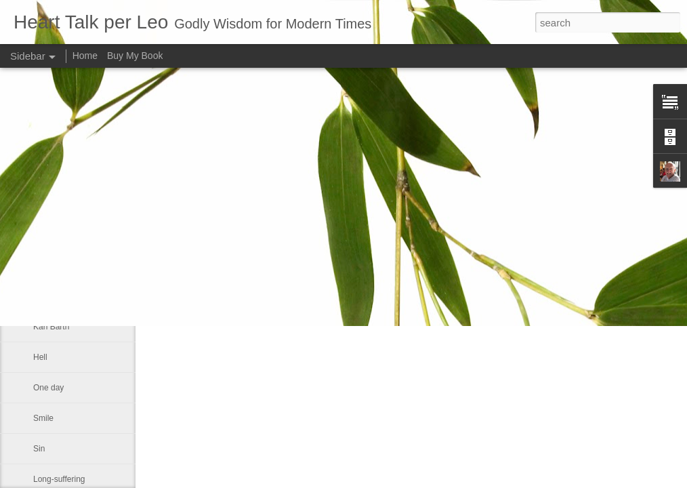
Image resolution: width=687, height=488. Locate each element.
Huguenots (52, 204)
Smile (43, 418)
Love (42, 235)
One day (48, 387)
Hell (40, 357)
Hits (40, 296)
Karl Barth (51, 326)
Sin (39, 448)
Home (85, 55)
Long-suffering (59, 479)
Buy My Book (135, 55)
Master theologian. (66, 265)
